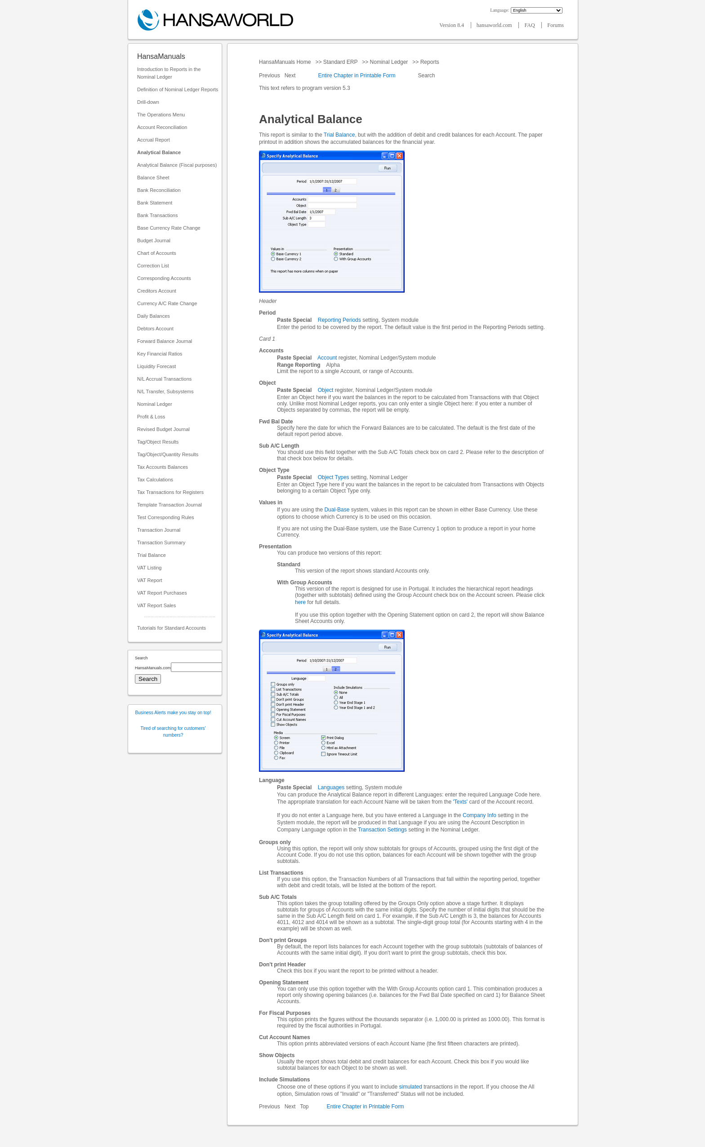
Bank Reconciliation (159, 190)
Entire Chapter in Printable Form (356, 75)
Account (327, 358)
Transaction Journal (158, 530)
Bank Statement (154, 202)
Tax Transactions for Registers (170, 492)
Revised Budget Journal (163, 429)
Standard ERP (340, 62)
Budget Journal (153, 240)
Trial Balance (151, 555)
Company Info (479, 815)
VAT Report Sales (156, 605)
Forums (555, 25)
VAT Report (149, 580)
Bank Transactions (157, 215)
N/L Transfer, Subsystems (165, 391)
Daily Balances (153, 316)
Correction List (153, 265)
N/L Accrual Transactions (164, 379)
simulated (410, 1087)
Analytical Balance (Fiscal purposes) (177, 165)
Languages (331, 787)
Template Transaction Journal (169, 504)
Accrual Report (153, 139)
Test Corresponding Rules (165, 517)
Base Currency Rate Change (169, 228)
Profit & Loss (151, 416)
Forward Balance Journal (164, 341)
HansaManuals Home (285, 62)
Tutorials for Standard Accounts (171, 628)
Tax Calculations (155, 479)
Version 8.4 (452, 25)
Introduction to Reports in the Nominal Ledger (169, 73)
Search (426, 75)
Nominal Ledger (154, 404)
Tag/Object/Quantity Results (167, 454)
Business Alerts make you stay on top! (173, 712)
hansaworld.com (495, 25)
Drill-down (148, 102)
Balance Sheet (153, 177)
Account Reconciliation (162, 127)
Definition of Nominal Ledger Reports (177, 89)
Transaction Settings (382, 830)
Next (291, 75)
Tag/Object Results (157, 442)
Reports (430, 62)
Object (326, 390)
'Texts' (460, 802)
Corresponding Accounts (164, 278)
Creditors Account (156, 290)
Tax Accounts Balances (162, 467)
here (300, 602)
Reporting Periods (339, 320)
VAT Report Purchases (162, 593)
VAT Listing (149, 567)
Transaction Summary (161, 542)
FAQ (530, 25)
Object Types (333, 477)
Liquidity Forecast (156, 366)
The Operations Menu (161, 114)
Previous (270, 75)
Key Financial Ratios (159, 353)
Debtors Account (155, 328)
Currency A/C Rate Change (167, 303)
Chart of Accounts (156, 253)
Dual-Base (336, 510)
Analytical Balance (159, 152)
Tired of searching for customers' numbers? (173, 732)
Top (304, 1106)
